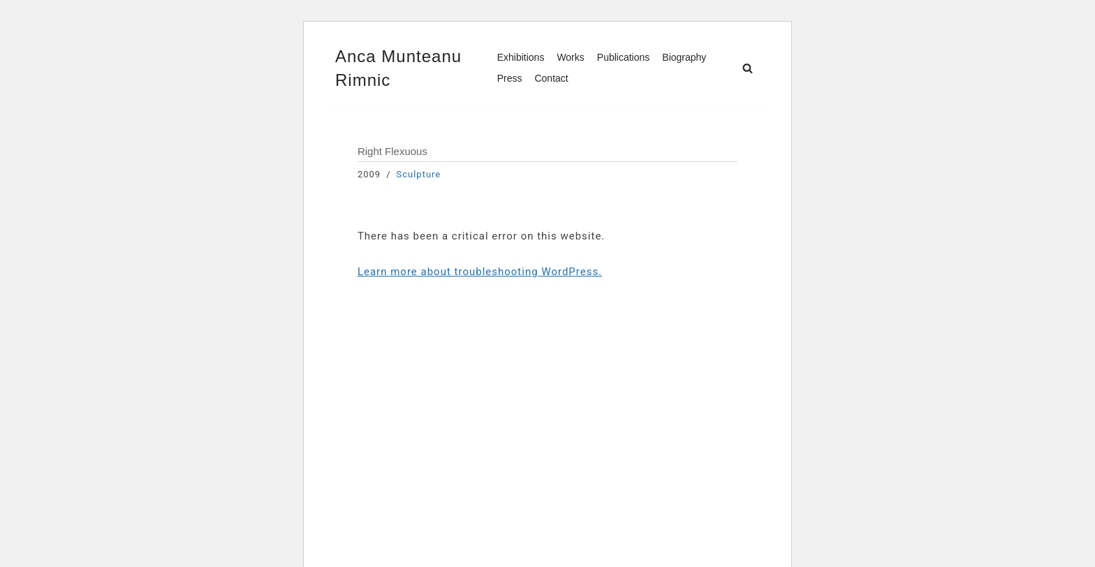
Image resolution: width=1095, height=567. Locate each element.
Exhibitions (521, 57)
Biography (684, 57)
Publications (623, 57)
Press (509, 78)
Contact (551, 78)
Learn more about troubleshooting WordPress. (480, 271)
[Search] (747, 68)
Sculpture (419, 174)
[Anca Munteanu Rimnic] (404, 68)
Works (570, 57)
